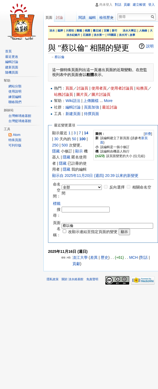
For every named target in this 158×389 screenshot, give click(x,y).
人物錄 (143, 30)
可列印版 (14, 145)
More (108, 100)
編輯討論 (73, 107)
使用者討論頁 (121, 88)
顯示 (79, 151)
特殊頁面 (14, 140)
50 (74, 139)
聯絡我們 (14, 102)
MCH (133, 257)
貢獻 (76, 264)
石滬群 (87, 34)
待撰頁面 (91, 113)
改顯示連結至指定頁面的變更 (93, 231)
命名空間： (57, 190)
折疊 (148, 134)
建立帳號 (139, 5)
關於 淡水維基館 (72, 279)
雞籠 (79, 30)
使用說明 (14, 91)
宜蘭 (106, 30)
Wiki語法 (72, 100)
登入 (151, 5)
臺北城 (97, 30)
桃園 (87, 30)
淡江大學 (80, 257)
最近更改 (11, 57)
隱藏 (56, 151)
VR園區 (111, 34)
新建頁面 (73, 113)
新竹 (114, 30)
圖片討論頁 (100, 94)
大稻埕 (70, 30)
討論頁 (82, 88)
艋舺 (60, 30)
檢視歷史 (107, 17)
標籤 (57, 203)
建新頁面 (11, 67)
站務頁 (142, 88)
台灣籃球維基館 (19, 121)
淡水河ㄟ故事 (127, 34)
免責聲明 (92, 279)
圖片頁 (82, 94)
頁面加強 (91, 107)
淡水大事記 (129, 30)
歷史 (104, 257)
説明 (150, 46)
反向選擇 (117, 187)
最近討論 (109, 107)
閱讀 (82, 17)
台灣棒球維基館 (19, 116)
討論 (59, 17)
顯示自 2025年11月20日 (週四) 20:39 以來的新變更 (95, 175)
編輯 (93, 17)
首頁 (8, 51)
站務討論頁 (63, 94)
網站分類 (14, 86)
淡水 (52, 30)
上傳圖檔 (91, 100)
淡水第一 (99, 34)
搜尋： (57, 209)
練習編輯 (14, 97)
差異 (94, 257)
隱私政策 (53, 279)
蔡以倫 (59, 57)
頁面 (69, 88)
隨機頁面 (11, 72)
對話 (144, 257)
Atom (16, 135)
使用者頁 (99, 88)
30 (56, 139)
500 (65, 145)
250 (55, 145)
